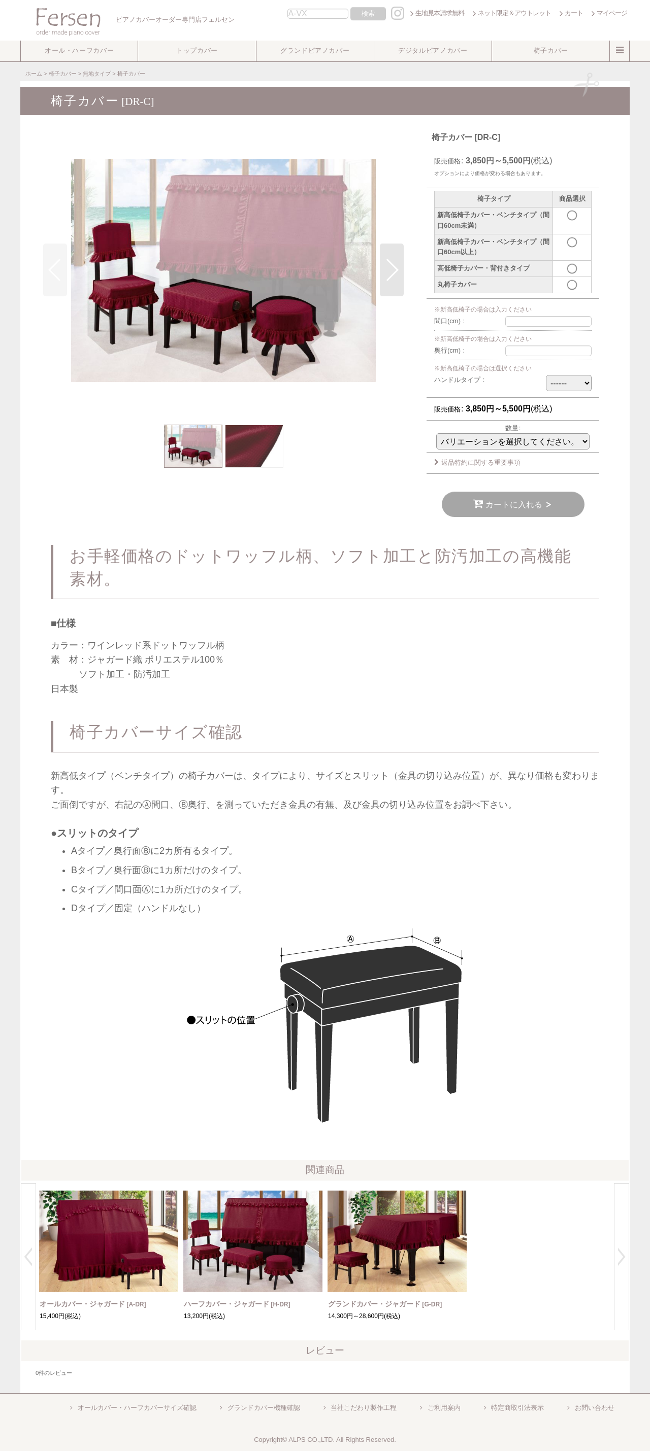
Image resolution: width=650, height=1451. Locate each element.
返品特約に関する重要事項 (477, 462)
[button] (79, 51)
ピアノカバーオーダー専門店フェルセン (129, 19)
